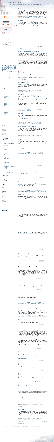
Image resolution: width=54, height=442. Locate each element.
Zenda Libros (6, 106)
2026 (4, 124)
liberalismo (4, 70)
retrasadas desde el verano (29, 308)
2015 (4, 188)
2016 (4, 187)
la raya (13, 69)
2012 (4, 192)
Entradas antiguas (44, 421)
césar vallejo (15, 65)
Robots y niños (22, 374)
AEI (25, 110)
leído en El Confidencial (33, 78)
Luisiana (34, 316)
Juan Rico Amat (28, 405)
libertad (7, 70)
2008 (4, 197)
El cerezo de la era (6, 88)
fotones (19, 355)
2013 (4, 191)
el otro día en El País (29, 158)
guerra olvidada (23, 321)
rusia (16, 77)
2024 (4, 126)
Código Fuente (31, 196)
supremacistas (24, 79)
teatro (3, 80)
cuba (10, 65)
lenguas (16, 69)
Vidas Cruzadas (6, 115)
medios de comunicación (13, 71)
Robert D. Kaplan (12, 58)
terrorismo (5, 80)
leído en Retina (40, 191)
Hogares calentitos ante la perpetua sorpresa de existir (29, 51)
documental (3, 66)
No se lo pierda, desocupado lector (24, 118)
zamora (39, 419)
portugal (7, 76)
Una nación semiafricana (23, 293)
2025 (4, 125)
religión (13, 77)
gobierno (3, 68)
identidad (15, 68)
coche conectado (29, 191)
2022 (4, 129)
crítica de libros (5, 65)
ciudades (27, 178)
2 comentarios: (33, 46)
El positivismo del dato (23, 82)
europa (15, 66)
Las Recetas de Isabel (7, 89)
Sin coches (21, 181)
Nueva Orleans (39, 316)
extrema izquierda (9, 67)
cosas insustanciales (13, 62)
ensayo (7, 66)
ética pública (7, 81)
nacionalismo (42, 303)
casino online (4, 44)
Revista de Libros (6, 104)
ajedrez (23, 316)
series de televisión (12, 78)
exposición (4, 67)
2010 (4, 195)
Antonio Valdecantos (25, 303)
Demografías (21, 409)
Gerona (30, 419)
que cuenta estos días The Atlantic (33, 84)
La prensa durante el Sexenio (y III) (25, 385)
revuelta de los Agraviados (23, 337)
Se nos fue (21, 20)
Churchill (31, 214)
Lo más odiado (6, 112)
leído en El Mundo (31, 153)
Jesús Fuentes (6, 102)
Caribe (26, 316)
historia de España (10, 68)
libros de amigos (4, 71)
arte (5, 59)
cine (5, 60)
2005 (4, 201)
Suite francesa (26, 232)
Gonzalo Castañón (20, 397)
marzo (5, 183)
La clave (44, 11)
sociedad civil (14, 79)
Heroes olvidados (22, 319)
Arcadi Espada (6, 96)
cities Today (24, 178)
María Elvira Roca (37, 153)
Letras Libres (6, 103)
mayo (5, 180)
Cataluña (3, 57)
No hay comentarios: (33, 16)
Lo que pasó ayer (22, 72)
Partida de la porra (39, 405)
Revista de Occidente (35, 136)
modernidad (3, 73)
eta (13, 66)
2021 (4, 130)
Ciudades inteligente (32, 178)
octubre (5, 139)
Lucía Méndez (37, 303)
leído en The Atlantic (28, 91)
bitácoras (7, 59)
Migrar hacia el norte (23, 8)
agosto (5, 176)
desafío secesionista (25, 78)
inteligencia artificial (31, 17)
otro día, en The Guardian (24, 376)
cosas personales (6, 64)
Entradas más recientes (21, 421)
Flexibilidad (21, 94)
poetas (3, 76)
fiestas (13, 67)
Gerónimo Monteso (30, 144)
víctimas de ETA (12, 80)
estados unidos (11, 66)
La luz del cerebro (22, 352)
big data (23, 91)
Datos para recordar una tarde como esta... (26, 264)
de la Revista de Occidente (27, 129)
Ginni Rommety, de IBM (38, 257)
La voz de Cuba (33, 405)
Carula (5, 16)
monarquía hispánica (10, 73)
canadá (26, 17)
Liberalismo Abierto (15, 3)
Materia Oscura (6, 113)
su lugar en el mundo (30, 23)
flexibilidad (29, 110)
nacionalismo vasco (12, 74)
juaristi (8, 69)
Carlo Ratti (24, 191)
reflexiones (10, 77)
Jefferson (20, 143)
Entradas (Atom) (24, 423)
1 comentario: (32, 90)
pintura (14, 75)
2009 (4, 196)
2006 (19, 273)
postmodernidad (39, 123)
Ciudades (21, 169)
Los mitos (21, 139)
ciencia (23, 136)
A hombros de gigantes (7, 111)
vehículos (44, 191)
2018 (4, 134)
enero (5, 185)
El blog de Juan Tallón (7, 97)
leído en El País (29, 123)
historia (6, 68)
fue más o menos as (23, 75)
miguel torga (12, 72)
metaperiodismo (5, 72)
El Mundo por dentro (7, 98)
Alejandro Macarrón (25, 419)
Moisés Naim (34, 123)
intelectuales (4, 69)
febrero (5, 184)
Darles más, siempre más (23, 364)
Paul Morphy (21, 306)
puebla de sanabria (5, 77)
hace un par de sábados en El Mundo (34, 411)
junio (5, 179)
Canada (23, 17)
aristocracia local (25, 311)
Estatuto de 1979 (39, 271)
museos (16, 73)
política (5, 76)
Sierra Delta (5, 114)
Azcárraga (19, 391)
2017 (4, 135)
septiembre (5, 175)
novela (3, 75)
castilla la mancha (10, 59)
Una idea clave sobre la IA (24, 253)
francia (15, 67)
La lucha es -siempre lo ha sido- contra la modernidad (29, 328)
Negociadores (21, 281)
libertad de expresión (11, 70)
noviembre (5, 138)
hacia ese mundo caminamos (35, 96)
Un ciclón (21, 113)
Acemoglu (23, 110)
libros (15, 70)
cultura (12, 65)
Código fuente (21, 194)
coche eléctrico (34, 191)
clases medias (24, 123)
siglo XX (5, 79)
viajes (9, 80)
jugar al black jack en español (7, 43)
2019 (4, 133)
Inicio (33, 421)
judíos (10, 69)
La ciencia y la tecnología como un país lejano (27, 126)
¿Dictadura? (21, 156)
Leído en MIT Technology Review (40, 17)
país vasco (7, 75)
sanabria (4, 78)
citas (16, 60)
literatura (7, 71)
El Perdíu (6, 17)
